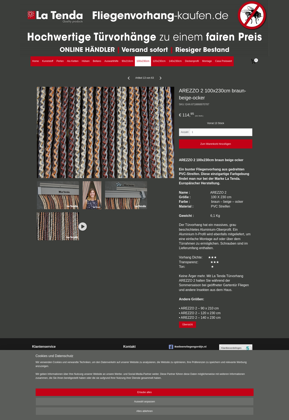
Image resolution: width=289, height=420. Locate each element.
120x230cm (159, 61)
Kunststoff (47, 61)
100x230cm (143, 61)
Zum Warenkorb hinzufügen (215, 143)
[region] (117, 405)
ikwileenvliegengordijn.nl (188, 346)
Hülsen (85, 61)
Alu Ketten (72, 61)
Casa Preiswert (223, 61)
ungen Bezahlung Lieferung (56, 358)
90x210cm (127, 61)
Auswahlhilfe (111, 61)
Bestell (36, 358)
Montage (207, 61)
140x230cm (175, 61)
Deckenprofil (192, 61)
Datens (36, 374)
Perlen (60, 61)
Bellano (97, 61)
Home (35, 61)
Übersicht (187, 324)
